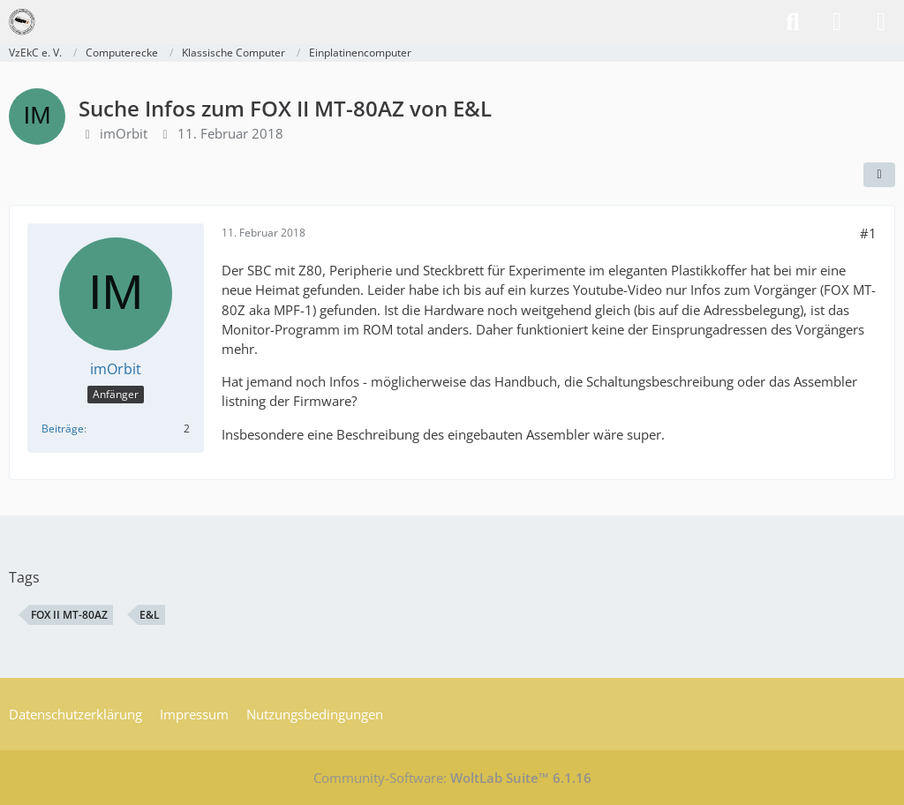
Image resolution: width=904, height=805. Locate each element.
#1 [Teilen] (868, 233)
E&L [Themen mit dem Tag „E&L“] (149, 614)
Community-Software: (452, 777)
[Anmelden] (837, 22)
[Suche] (792, 22)
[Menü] (881, 22)
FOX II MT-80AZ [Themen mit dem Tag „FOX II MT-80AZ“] (69, 614)
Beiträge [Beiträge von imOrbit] (62, 428)
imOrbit (123, 133)
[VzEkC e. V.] (22, 22)
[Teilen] (879, 174)
